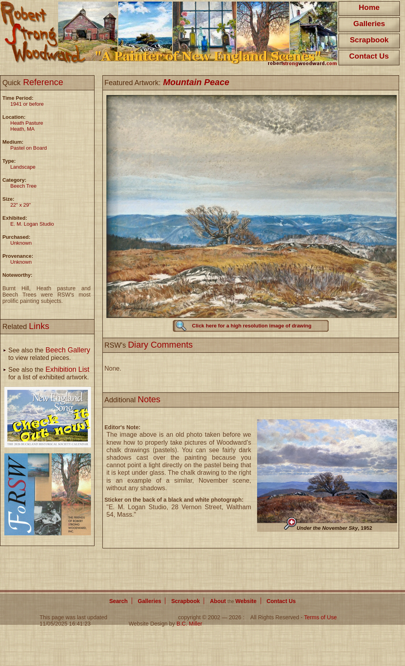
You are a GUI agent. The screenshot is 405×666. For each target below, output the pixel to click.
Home (369, 7)
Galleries (369, 23)
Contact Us (369, 56)
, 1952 (334, 528)
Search (118, 601)
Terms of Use (320, 617)
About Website (233, 601)
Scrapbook (369, 40)
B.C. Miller (189, 623)
